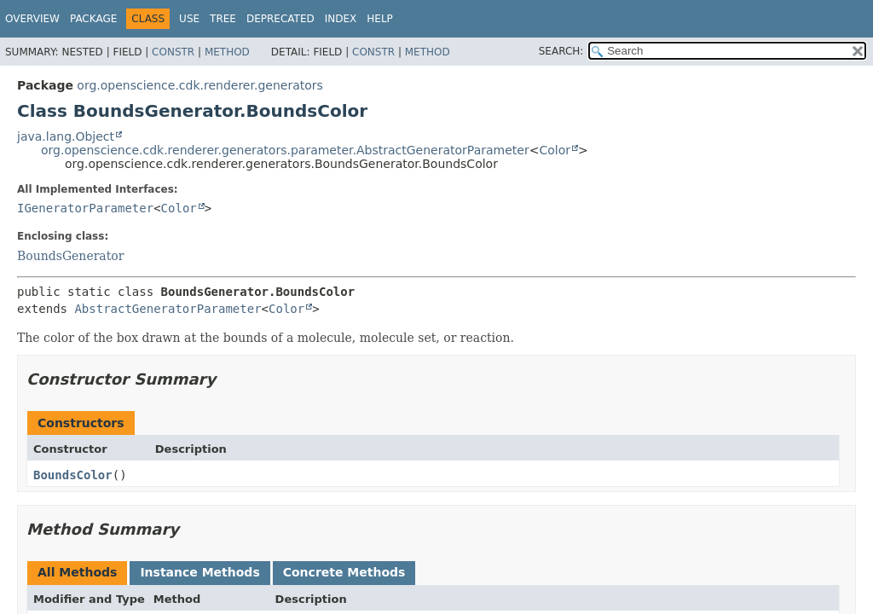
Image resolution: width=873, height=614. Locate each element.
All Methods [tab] (77, 572)
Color (554, 150)
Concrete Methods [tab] (344, 572)
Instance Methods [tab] (199, 572)
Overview (32, 19)
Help (380, 19)
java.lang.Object (65, 136)
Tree (223, 19)
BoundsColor (73, 475)
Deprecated (280, 19)
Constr (173, 52)
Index (341, 19)
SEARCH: (561, 51)
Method (227, 52)
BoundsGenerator (70, 256)
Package (93, 19)
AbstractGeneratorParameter (167, 309)
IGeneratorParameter (85, 208)
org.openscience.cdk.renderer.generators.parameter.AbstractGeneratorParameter (285, 150)
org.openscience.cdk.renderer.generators (199, 85)
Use (189, 19)
